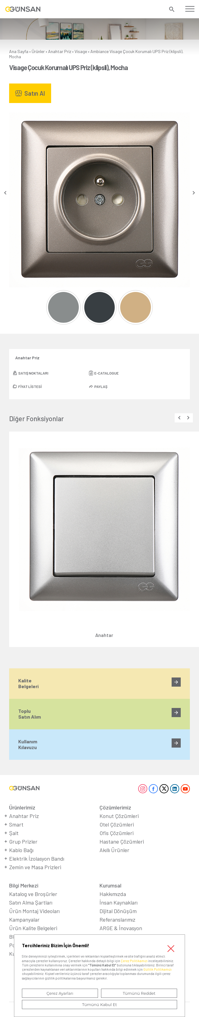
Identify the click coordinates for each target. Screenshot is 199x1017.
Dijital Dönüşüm (118, 911)
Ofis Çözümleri (117, 833)
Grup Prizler (23, 841)
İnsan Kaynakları (119, 902)
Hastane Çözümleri (122, 841)
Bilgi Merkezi (23, 885)
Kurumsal (110, 885)
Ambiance (99, 51)
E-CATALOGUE (106, 373)
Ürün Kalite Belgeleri (33, 928)
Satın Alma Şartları (30, 902)
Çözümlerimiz (115, 807)
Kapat (171, 949)
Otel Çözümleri (117, 824)
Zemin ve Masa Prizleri (35, 867)
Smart (16, 824)
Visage (81, 51)
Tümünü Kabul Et (99, 1004)
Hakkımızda (113, 894)
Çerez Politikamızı (134, 961)
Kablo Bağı (21, 850)
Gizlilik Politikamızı (157, 969)
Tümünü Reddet (139, 993)
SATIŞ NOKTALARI (33, 373)
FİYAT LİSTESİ (30, 386)
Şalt (14, 833)
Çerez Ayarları (60, 993)
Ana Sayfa (18, 51)
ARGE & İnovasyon (121, 928)
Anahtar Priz (59, 51)
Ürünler (38, 51)
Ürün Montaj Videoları (34, 911)
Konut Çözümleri (119, 816)
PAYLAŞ (100, 386)
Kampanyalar (24, 919)
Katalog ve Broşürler (33, 894)
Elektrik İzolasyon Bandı (36, 858)
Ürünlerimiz (22, 807)
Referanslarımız (117, 919)
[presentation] (5, 192)
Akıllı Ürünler (114, 850)
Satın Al (34, 93)
